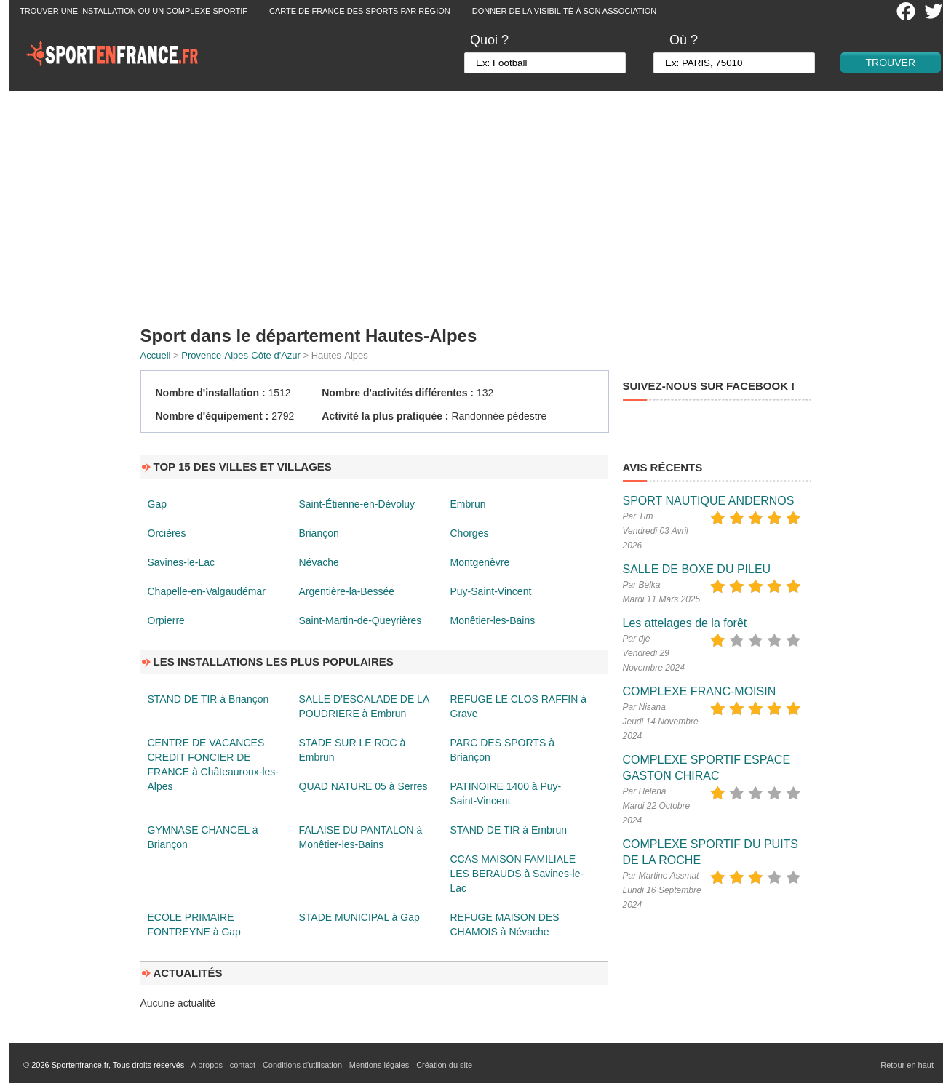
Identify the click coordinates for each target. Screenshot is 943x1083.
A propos (206, 1064)
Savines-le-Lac (181, 562)
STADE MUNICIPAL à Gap (359, 917)
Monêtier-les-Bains (493, 620)
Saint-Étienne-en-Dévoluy (357, 504)
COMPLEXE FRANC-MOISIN (699, 691)
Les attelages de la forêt (685, 623)
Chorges (469, 533)
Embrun (468, 504)
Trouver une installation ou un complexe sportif (133, 11)
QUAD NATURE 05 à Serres (363, 786)
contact (242, 1064)
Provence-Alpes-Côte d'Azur (241, 355)
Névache (319, 562)
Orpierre (166, 620)
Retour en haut (907, 1064)
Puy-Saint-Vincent (491, 591)
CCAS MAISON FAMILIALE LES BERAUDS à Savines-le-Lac (517, 873)
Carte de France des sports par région (359, 11)
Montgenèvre (480, 562)
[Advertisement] (480, 203)
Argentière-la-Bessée (347, 591)
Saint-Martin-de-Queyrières (360, 620)
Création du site (444, 1064)
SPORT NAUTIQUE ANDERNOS (709, 501)
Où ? (683, 40)
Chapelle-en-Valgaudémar (207, 591)
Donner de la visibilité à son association (564, 11)
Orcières (167, 533)
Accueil (155, 355)
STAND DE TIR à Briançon (208, 699)
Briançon (319, 533)
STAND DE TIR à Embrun (509, 830)
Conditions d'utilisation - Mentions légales (336, 1064)
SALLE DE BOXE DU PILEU (697, 569)
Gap (157, 504)
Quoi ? (489, 40)
